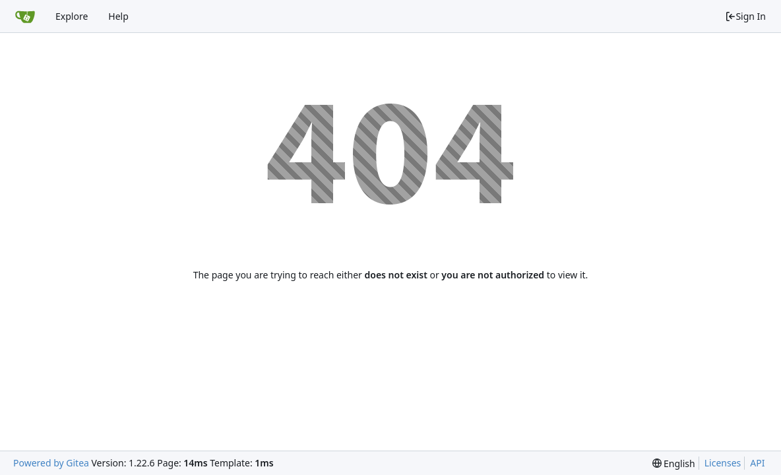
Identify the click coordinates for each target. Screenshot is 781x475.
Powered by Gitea (51, 463)
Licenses (722, 463)
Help (118, 16)
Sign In (745, 16)
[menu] (673, 463)
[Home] (25, 16)
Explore (71, 16)
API (757, 463)
